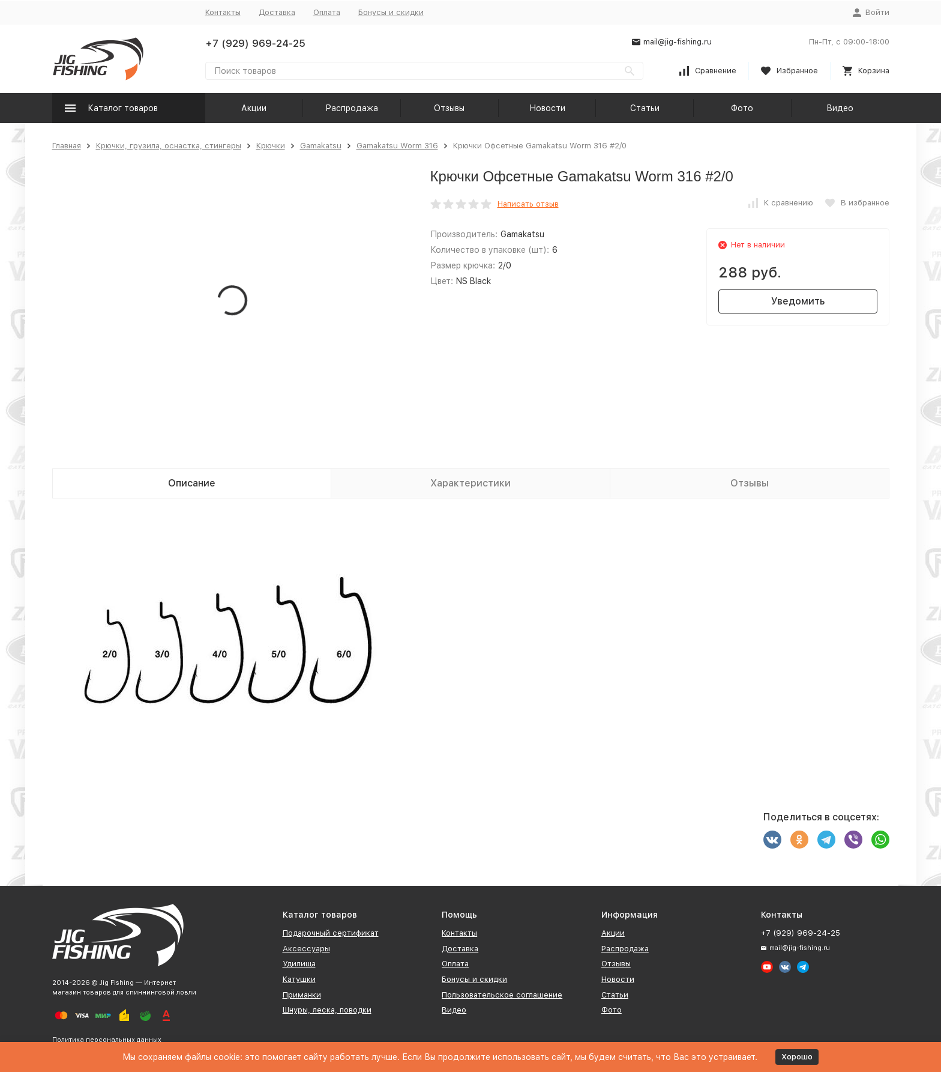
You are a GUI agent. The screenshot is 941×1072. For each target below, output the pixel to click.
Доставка (277, 12)
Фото (742, 108)
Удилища (299, 963)
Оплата (326, 12)
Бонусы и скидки (391, 12)
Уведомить (798, 301)
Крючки (270, 145)
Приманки (302, 994)
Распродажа (351, 108)
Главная (66, 145)
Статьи (645, 108)
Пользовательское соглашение (502, 994)
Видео (839, 108)
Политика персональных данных (106, 1040)
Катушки (299, 979)
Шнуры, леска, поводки (327, 1009)
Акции (253, 108)
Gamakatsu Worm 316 (397, 145)
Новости (547, 108)
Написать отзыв (528, 203)
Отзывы (449, 108)
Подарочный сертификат (331, 932)
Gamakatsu (320, 145)
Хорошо (797, 1056)
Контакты (223, 12)
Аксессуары (306, 948)
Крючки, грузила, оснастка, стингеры (168, 145)
